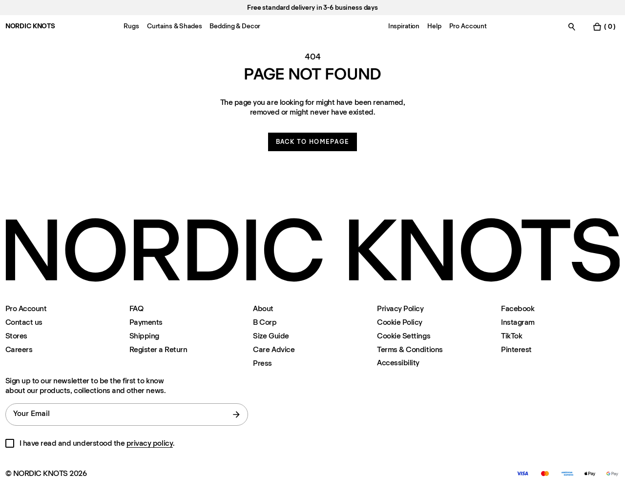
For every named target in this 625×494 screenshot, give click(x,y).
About (263, 308)
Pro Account (26, 308)
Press (262, 363)
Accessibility (398, 363)
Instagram (518, 322)
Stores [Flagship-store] (16, 335)
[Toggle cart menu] (604, 26)
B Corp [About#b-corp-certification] (264, 322)
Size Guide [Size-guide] (271, 335)
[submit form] (236, 414)
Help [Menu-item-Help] (434, 26)
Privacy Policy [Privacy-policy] (400, 308)
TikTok (511, 335)
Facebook (517, 308)
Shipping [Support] (144, 335)
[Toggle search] (572, 26)
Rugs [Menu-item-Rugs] (131, 26)
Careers (19, 349)
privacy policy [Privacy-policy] (149, 443)
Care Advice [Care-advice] (273, 349)
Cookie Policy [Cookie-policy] (399, 322)
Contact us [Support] (23, 322)
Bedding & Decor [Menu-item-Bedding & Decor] (234, 26)
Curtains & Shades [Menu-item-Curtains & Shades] (174, 26)
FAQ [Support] (136, 308)
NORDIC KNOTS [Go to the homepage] (30, 26)
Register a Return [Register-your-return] (158, 349)
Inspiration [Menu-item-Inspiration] (403, 26)
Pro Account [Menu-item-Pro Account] (468, 26)
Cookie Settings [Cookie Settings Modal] (403, 335)
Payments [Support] (146, 322)
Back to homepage (313, 141)
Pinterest (516, 349)
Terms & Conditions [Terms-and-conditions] (409, 349)
